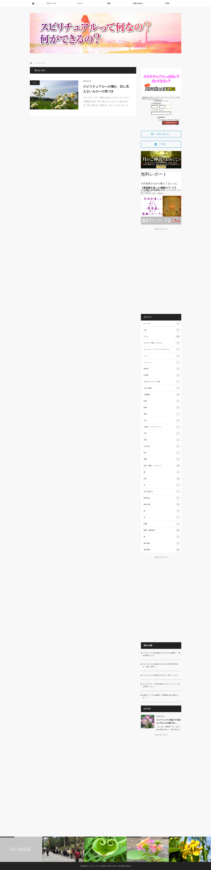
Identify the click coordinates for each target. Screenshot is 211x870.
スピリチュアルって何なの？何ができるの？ (103, 866)
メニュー (80, 3)
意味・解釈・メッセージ (162, 465)
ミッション (162, 362)
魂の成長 (162, 543)
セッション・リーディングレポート (162, 349)
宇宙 (162, 439)
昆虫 (162, 478)
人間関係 (162, 394)
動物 (162, 407)
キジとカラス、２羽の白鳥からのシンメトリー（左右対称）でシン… (161, 685)
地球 (162, 414)
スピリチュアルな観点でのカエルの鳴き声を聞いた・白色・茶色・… (160, 665)
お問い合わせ (138, 3)
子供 (162, 433)
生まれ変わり (162, 491)
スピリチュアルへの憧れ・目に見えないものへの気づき (106, 89)
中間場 (162, 375)
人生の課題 (162, 388)
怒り (162, 452)
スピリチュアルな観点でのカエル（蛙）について (160, 675)
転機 (162, 523)
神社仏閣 (162, 504)
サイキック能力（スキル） (162, 342)
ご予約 (166, 3)
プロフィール (51, 3)
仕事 (162, 401)
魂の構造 (162, 549)
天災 (162, 420)
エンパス (162, 323)
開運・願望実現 (162, 530)
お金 (162, 330)
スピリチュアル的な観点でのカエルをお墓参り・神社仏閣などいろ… (161, 654)
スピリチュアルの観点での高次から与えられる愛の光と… (168, 721)
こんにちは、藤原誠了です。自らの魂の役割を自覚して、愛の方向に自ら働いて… (168, 729)
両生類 (162, 368)
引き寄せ (162, 446)
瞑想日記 (162, 498)
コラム (35, 82)
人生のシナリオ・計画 (162, 381)
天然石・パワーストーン (162, 426)
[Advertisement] (161, 270)
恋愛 (162, 459)
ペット (162, 355)
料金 (108, 3)
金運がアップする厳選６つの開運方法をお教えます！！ (160, 696)
